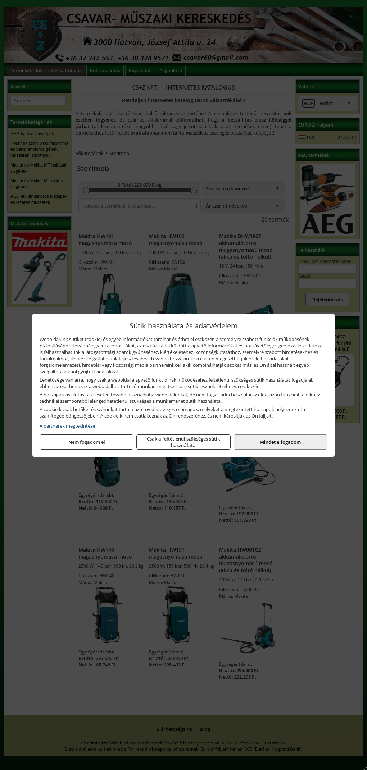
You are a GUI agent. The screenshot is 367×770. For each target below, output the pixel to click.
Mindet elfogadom (280, 442)
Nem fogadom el (86, 442)
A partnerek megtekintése (67, 426)
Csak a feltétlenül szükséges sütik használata (183, 442)
